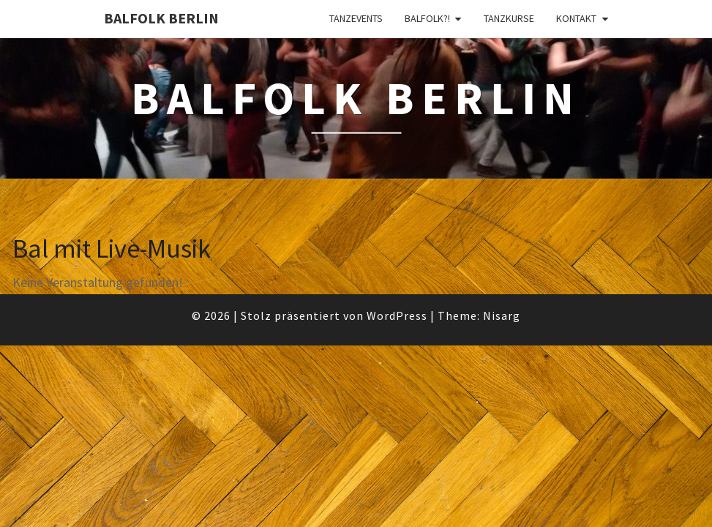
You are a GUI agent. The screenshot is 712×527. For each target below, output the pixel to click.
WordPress (397, 315)
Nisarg (501, 315)
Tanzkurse (509, 18)
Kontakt (576, 18)
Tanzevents (356, 18)
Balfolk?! (427, 18)
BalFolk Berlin (161, 18)
